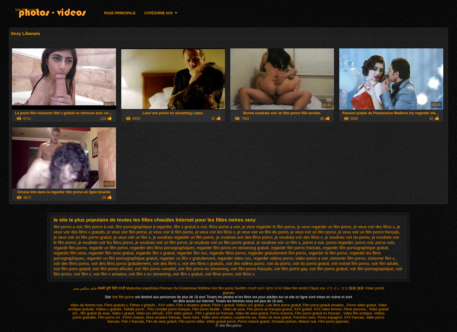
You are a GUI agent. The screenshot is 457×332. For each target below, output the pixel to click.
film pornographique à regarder (143, 226)
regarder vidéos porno (273, 258)
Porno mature (133, 317)
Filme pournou (355, 309)
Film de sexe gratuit (161, 321)
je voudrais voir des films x (299, 237)
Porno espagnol (329, 317)
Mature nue (307, 321)
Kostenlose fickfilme (195, 288)
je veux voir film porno (127, 232)
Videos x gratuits (109, 309)
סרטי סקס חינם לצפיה (264, 288)
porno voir (364, 242)
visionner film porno (347, 258)
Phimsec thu (168, 288)
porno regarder (339, 242)
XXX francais (354, 317)
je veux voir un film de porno (262, 232)
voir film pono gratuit (72, 268)
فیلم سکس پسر (85, 288)
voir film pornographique (371, 268)
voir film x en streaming (150, 274)
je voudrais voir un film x (278, 242)
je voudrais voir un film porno (161, 242)
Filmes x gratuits (143, 305)
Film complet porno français (168, 309)
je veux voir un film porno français (368, 232)
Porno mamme (281, 313)
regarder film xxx (192, 253)
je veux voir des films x (374, 226)
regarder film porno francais (296, 247)
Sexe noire (191, 317)
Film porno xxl (109, 317)
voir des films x (166, 263)
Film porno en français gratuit (269, 309)
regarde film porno (70, 247)
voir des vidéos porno (245, 263)
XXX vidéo (166, 305)
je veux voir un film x (132, 237)
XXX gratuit (303, 309)
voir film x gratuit (188, 274)
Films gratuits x (116, 305)
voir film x (82, 274)
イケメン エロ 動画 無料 (345, 288)
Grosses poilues (284, 321)
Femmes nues (304, 317)
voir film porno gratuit (328, 268)
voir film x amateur (109, 274)
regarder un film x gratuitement (187, 258)
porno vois (384, 242)
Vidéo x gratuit (123, 313)
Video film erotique (357, 313)
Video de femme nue (86, 305)
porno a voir (313, 242)
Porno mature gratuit (254, 321)
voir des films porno (71, 263)
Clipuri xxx (317, 288)
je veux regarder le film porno (268, 226)
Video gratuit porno (221, 321)
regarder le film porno (328, 253)
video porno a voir (312, 258)
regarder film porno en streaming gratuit (232, 247)
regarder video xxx (234, 258)
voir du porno (279, 263)
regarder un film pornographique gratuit (122, 258)
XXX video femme (328, 309)
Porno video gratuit (361, 305)
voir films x (244, 274)
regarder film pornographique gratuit (355, 247)
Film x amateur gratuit (193, 305)
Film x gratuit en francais (214, 313)
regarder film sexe (70, 253)
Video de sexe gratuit (251, 313)
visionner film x (381, 258)
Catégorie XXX (158, 13)
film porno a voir (68, 226)
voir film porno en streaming (203, 268)
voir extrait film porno (350, 263)
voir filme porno (219, 274)
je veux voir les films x (215, 232)
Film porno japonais (333, 321)
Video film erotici (295, 288)
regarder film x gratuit (155, 253)
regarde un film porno (108, 247)
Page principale (120, 13)
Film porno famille (206, 309)
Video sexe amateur (216, 317)
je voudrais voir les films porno (105, 242)
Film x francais (133, 321)
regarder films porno (227, 253)
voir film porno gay (290, 268)
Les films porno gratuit (283, 305)
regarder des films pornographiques (162, 247)
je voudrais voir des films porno (244, 237)
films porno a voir (224, 226)
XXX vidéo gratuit (179, 313)
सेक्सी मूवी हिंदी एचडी (111, 288)
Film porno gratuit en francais (318, 313)
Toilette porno (134, 309)
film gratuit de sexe (95, 313)
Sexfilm (240, 288)
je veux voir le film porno (171, 232)
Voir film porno (26, 10)
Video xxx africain (150, 313)
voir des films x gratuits (202, 263)
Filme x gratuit (223, 305)
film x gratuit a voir (190, 226)
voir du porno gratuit (311, 263)
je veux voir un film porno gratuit (82, 237)
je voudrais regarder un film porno (183, 237)
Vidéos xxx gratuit (250, 305)
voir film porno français (251, 268)
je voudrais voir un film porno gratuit (222, 242)
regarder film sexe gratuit (111, 253)
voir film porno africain (113, 268)
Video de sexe (234, 309)
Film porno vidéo (191, 321)
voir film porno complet (155, 268)
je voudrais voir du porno (347, 237)
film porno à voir (99, 226)
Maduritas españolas (142, 288)
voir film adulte (385, 263)
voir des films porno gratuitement (120, 263)
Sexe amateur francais (163, 317)
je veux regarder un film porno (324, 226)
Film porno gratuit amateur (324, 305)
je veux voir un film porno (313, 232)
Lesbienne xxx (245, 317)
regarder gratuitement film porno (277, 253)
